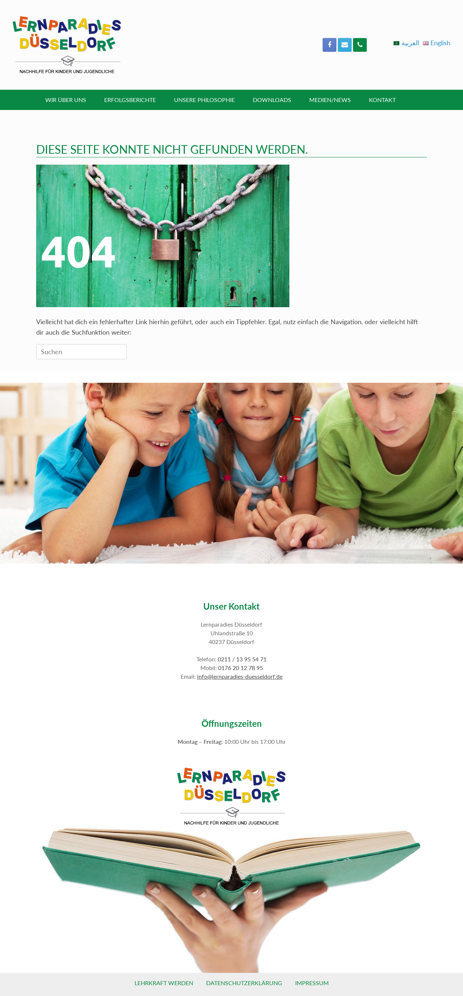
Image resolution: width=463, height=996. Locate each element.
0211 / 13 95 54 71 (242, 659)
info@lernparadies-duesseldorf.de (240, 676)
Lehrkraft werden (164, 982)
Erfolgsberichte (130, 99)
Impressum (312, 982)
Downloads (272, 99)
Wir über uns (65, 99)
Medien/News (330, 99)
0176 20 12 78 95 (240, 667)
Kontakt (382, 99)
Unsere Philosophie (204, 99)
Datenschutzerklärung (244, 982)
